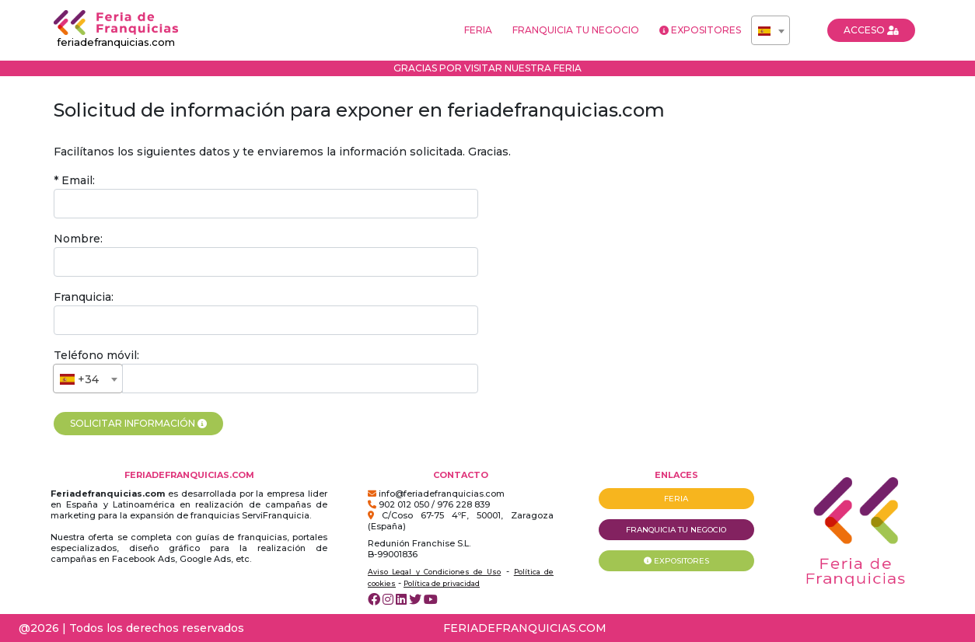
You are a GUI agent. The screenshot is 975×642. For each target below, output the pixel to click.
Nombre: (78, 239)
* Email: (74, 180)
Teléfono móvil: (96, 355)
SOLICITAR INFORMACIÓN (138, 423)
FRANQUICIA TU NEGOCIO (575, 30)
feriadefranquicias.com (116, 29)
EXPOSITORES (700, 30)
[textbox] (770, 31)
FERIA (478, 30)
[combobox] (770, 30)
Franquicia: (84, 297)
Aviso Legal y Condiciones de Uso (434, 571)
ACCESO (871, 30)
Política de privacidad (442, 583)
